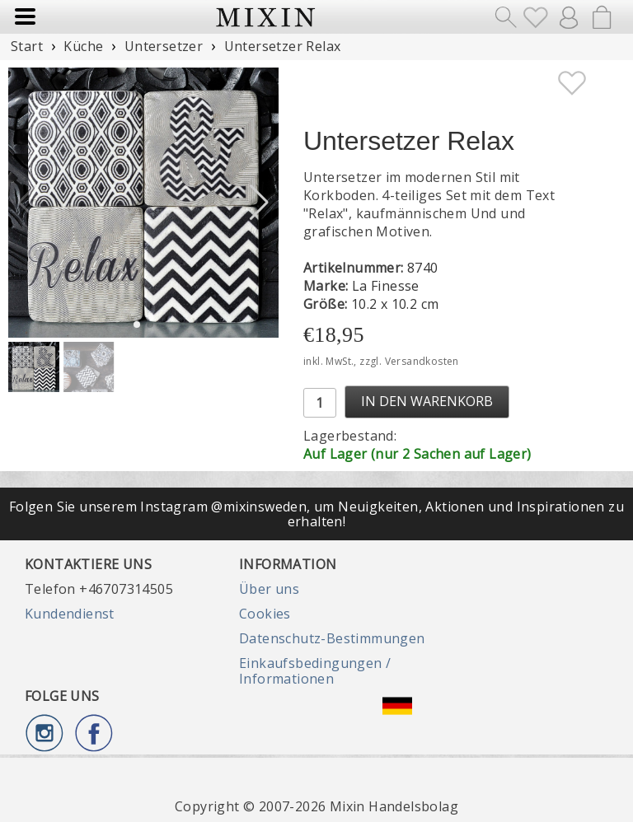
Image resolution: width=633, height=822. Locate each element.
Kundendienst (70, 614)
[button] (259, 202)
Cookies (265, 614)
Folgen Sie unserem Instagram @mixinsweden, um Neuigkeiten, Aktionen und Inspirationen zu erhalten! (316, 513)
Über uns (269, 589)
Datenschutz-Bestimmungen (332, 638)
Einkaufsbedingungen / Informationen (315, 670)
